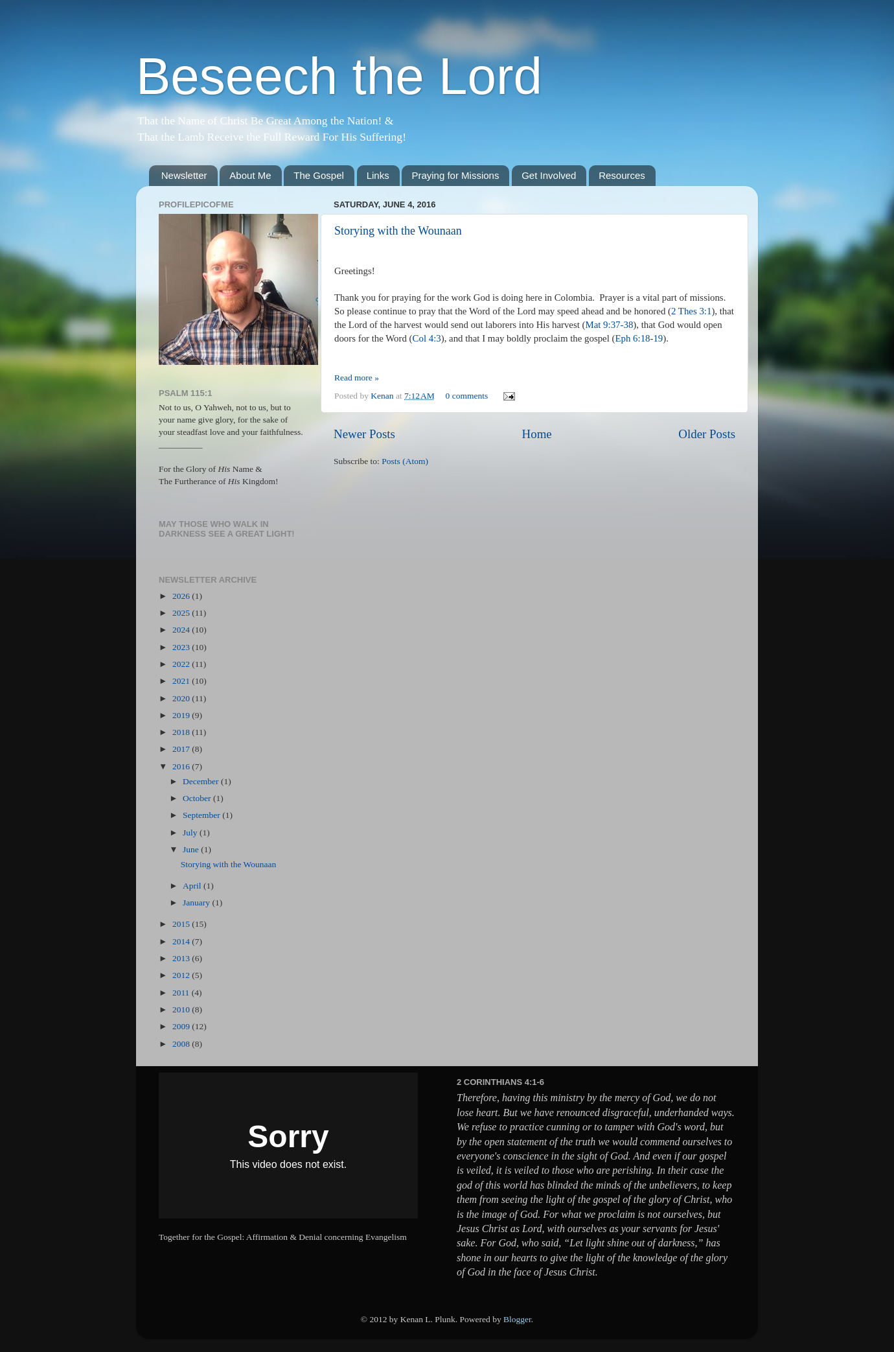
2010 (182, 1009)
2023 (182, 647)
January (197, 902)
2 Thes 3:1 (691, 311)
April (193, 886)
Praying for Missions (455, 175)
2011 (182, 992)
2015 (182, 924)
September (202, 815)
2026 (182, 596)
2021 (182, 681)
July (191, 832)
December (202, 781)
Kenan (383, 396)
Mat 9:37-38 (610, 325)
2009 (182, 1026)
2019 (182, 715)
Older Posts (706, 434)
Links (378, 175)
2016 (182, 766)
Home (537, 434)
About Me (250, 175)
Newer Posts (364, 434)
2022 (182, 664)
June (192, 849)
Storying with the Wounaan (398, 230)
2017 (182, 749)
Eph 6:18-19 (639, 338)
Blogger (517, 1319)
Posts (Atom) (405, 461)
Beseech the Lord (339, 76)
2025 (182, 613)
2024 (182, 630)
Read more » (356, 377)
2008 (182, 1044)
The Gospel (318, 175)
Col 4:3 (427, 338)
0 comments (467, 396)
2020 (182, 698)
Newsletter (184, 175)
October (198, 798)
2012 (182, 975)
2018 (182, 732)
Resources (622, 175)
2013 (182, 958)
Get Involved (549, 175)
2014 (182, 941)
